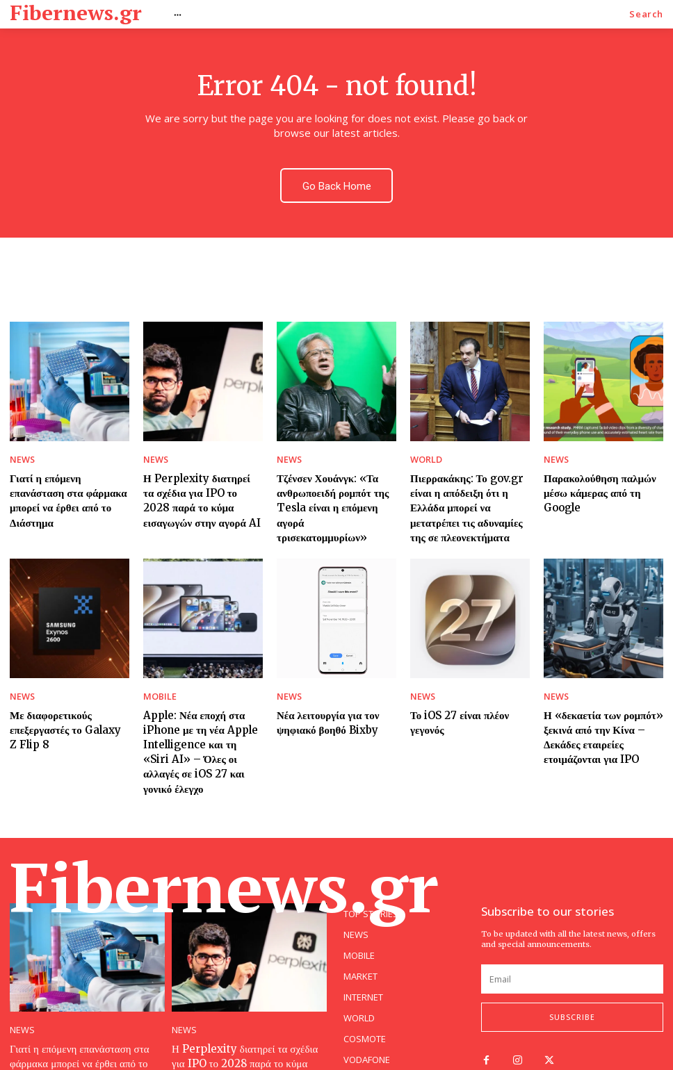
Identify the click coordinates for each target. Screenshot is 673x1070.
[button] (646, 14)
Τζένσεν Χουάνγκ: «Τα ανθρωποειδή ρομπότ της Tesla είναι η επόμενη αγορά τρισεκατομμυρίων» (333, 484)
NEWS (20, 448)
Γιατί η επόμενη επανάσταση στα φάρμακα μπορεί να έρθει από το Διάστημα (66, 477)
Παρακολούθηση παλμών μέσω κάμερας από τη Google (602, 471)
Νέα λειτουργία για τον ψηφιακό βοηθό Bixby (321, 696)
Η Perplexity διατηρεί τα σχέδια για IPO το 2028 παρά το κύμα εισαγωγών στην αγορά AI (201, 484)
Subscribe (572, 968)
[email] (572, 930)
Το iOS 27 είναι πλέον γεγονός (468, 690)
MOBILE (157, 673)
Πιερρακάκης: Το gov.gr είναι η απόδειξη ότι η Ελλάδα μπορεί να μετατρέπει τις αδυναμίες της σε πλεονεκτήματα (469, 490)
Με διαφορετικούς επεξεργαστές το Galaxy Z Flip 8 (61, 702)
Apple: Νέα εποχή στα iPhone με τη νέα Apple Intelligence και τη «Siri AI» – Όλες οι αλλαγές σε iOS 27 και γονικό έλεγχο (201, 715)
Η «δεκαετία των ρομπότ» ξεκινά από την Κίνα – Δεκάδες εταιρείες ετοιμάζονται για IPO (595, 709)
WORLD (424, 448)
